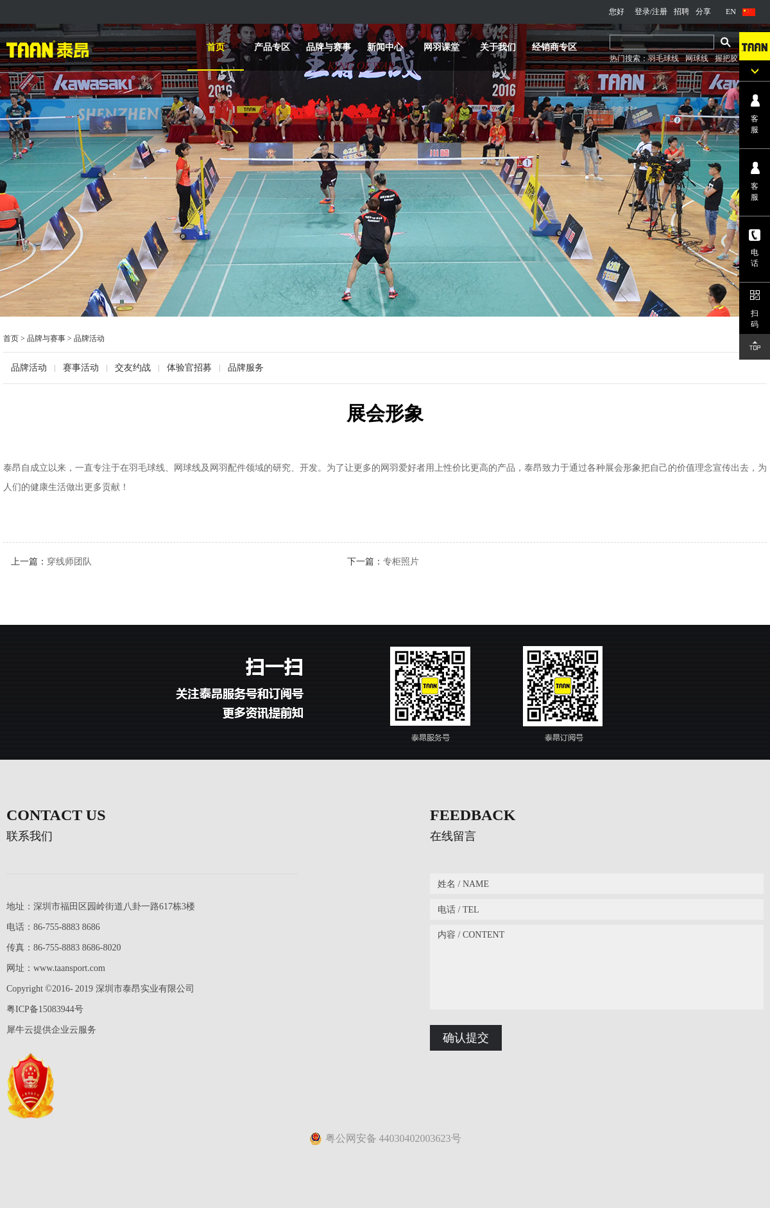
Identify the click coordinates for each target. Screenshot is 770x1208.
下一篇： (383, 561)
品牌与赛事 (46, 338)
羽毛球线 (663, 58)
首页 (216, 47)
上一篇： (51, 561)
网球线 (696, 58)
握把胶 (726, 58)
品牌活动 (89, 338)
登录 (642, 11)
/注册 (658, 11)
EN (731, 11)
